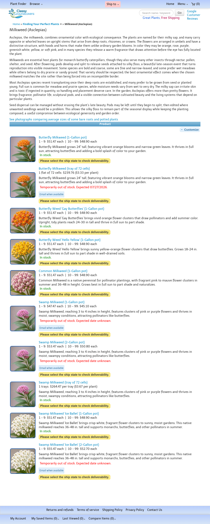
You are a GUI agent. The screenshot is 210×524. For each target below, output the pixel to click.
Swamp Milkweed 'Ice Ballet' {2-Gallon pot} (69, 445)
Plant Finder (18, 4)
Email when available (51, 194)
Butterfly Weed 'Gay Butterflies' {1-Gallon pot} (71, 209)
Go (179, 12)
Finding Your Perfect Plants (42, 24)
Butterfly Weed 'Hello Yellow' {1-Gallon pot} (69, 240)
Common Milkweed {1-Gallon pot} (63, 271)
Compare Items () (102, 518)
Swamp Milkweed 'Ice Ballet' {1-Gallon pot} (69, 413)
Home (170, 4)
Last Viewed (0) (74, 518)
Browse (36, 4)
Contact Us (154, 510)
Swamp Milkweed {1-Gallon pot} (61, 302)
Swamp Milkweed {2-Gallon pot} (62, 342)
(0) (195, 4)
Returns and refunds (60, 510)
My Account (18, 518)
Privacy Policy (135, 510)
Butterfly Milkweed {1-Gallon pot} (63, 137)
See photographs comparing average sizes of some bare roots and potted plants (63, 119)
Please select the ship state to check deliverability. (74, 160)
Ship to (113, 4)
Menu (183, 4)
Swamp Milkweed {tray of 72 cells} (63, 382)
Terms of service (88, 510)
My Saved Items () (45, 518)
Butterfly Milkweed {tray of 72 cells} (64, 168)
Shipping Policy (112, 510)
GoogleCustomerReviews (193, 15)
